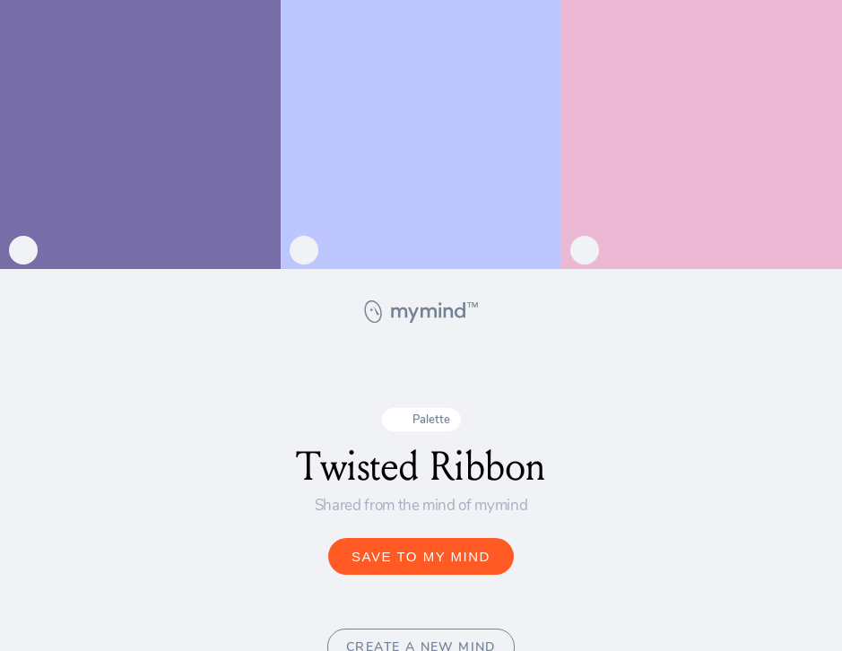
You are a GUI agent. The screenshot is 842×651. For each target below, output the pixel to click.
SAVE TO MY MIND (421, 556)
